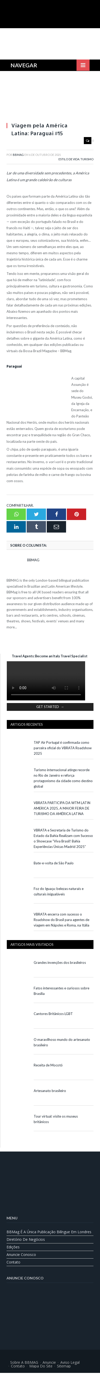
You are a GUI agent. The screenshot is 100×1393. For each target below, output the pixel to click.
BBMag (18, 154)
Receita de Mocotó (48, 1065)
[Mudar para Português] (50, 1379)
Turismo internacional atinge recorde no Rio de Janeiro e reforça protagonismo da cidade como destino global (63, 778)
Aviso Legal (70, 1362)
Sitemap (64, 1366)
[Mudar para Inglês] (37, 1379)
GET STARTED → (50, 707)
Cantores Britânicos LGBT (53, 1014)
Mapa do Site (40, 1366)
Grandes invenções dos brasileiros (60, 962)
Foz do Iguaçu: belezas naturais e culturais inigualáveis (59, 891)
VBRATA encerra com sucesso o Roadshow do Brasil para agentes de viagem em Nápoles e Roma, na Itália (61, 919)
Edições (13, 1246)
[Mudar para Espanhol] (63, 1379)
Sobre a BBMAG (24, 1362)
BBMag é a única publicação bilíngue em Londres (49, 1231)
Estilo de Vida (68, 159)
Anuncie (49, 1362)
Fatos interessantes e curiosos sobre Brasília (61, 991)
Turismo (86, 159)
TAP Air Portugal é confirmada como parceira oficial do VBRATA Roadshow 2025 (63, 747)
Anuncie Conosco (21, 1254)
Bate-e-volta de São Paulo (54, 863)
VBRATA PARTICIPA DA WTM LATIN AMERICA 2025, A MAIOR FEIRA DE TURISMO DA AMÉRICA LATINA (62, 808)
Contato (13, 1262)
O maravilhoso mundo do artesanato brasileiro (62, 1042)
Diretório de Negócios (26, 1239)
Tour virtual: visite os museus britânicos (56, 1119)
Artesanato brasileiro (50, 1091)
